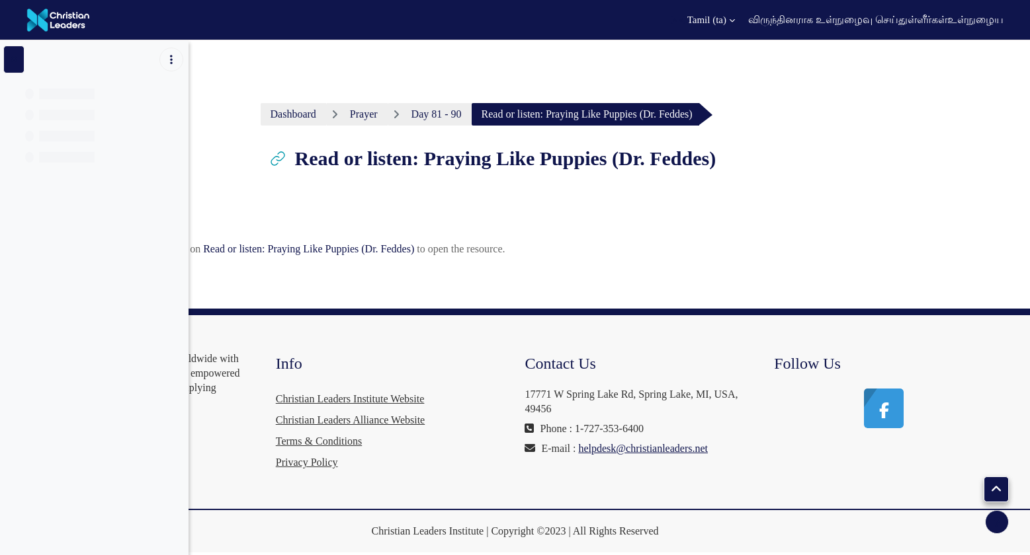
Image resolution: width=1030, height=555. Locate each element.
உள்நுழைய (975, 19)
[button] (703, 20)
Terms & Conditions (468, 441)
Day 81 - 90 (536, 114)
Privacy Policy (456, 462)
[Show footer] (997, 522)
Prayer (463, 114)
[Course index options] (171, 59)
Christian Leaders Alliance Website (499, 420)
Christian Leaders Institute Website (499, 398)
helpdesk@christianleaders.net (689, 462)
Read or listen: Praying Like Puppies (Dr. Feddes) (408, 248)
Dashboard (392, 114)
